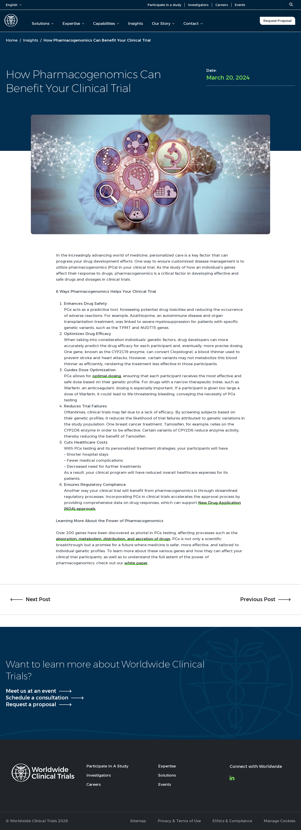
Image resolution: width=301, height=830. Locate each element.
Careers (221, 5)
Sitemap (138, 821)
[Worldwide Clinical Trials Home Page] (10, 20)
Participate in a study (164, 5)
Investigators (198, 5)
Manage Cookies (279, 821)
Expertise (73, 23)
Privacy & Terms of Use (179, 821)
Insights (135, 23)
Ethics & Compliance (232, 821)
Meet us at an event (31, 691)
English (13, 5)
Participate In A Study (107, 766)
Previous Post (257, 599)
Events (240, 5)
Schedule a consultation (37, 698)
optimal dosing (106, 376)
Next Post (38, 599)
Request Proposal (277, 21)
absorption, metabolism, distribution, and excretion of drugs (113, 539)
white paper (136, 563)
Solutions (42, 23)
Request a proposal (31, 704)
